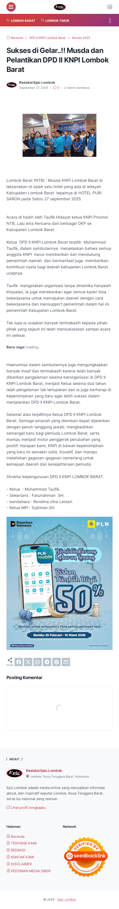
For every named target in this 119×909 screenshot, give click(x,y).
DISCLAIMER (19, 864)
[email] (66, 662)
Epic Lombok (67, 899)
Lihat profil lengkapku (26, 807)
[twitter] (28, 662)
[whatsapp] (37, 662)
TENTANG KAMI (21, 843)
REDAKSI (15, 850)
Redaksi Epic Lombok (44, 770)
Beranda (15, 836)
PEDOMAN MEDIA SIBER (28, 871)
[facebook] (19, 662)
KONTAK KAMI (20, 857)
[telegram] (47, 662)
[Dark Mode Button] (110, 7)
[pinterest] (56, 662)
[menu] (11, 7)
